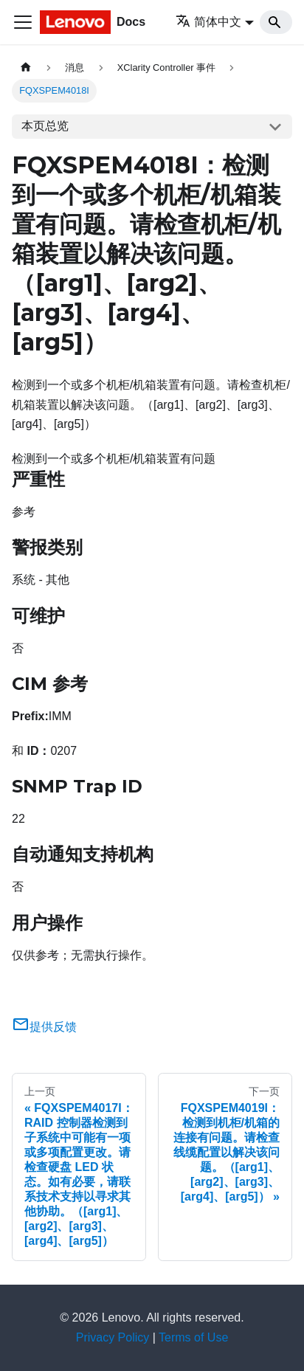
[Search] (276, 22)
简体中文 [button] (208, 21)
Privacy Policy (113, 1337)
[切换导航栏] (23, 22)
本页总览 (45, 126)
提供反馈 (44, 1027)
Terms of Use (193, 1337)
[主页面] (26, 67)
